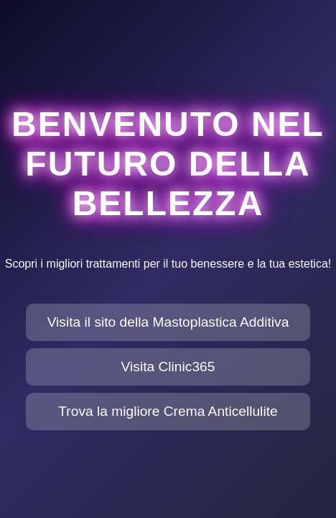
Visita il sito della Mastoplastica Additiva (168, 322)
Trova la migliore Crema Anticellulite (167, 411)
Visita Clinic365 (168, 366)
